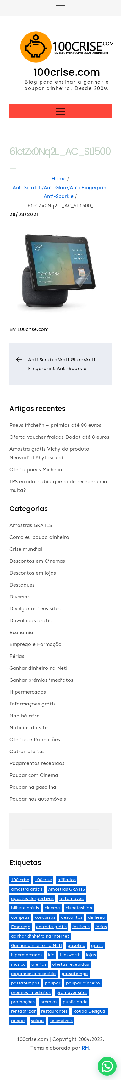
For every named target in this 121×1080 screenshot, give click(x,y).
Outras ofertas (27, 751)
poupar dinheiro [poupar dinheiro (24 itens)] (83, 983)
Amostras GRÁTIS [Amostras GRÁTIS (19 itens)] (66, 889)
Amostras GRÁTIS (30, 525)
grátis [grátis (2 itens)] (97, 945)
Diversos (19, 597)
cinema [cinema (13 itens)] (52, 908)
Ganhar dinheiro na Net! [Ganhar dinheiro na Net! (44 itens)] (36, 945)
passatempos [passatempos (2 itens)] (25, 983)
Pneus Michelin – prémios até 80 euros (55, 425)
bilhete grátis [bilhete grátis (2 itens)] (25, 908)
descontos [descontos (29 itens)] (71, 917)
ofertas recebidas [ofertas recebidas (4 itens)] (70, 964)
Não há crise (24, 716)
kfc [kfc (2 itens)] (51, 955)
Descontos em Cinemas (37, 561)
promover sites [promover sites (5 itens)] (71, 992)
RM (85, 1048)
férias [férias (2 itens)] (101, 926)
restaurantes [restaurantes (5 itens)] (54, 1011)
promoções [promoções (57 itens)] (23, 1002)
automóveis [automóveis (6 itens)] (71, 898)
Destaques (22, 585)
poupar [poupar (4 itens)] (52, 983)
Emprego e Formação (35, 644)
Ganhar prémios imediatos (41, 680)
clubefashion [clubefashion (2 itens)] (79, 908)
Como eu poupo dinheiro (39, 537)
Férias (16, 656)
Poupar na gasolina (32, 787)
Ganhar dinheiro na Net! (38, 668)
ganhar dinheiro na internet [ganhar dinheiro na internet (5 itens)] (40, 936)
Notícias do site (28, 728)
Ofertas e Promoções (34, 739)
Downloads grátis (30, 620)
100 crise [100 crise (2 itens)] (20, 879)
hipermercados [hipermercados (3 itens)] (26, 955)
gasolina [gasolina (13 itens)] (76, 945)
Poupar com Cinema (33, 775)
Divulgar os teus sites (35, 609)
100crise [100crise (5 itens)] (43, 879)
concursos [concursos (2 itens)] (45, 917)
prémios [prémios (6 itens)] (48, 1002)
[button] (107, 1066)
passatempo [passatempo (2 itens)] (75, 973)
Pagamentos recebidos (36, 763)
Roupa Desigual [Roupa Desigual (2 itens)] (89, 1011)
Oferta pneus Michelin (35, 470)
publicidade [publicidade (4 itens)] (75, 1002)
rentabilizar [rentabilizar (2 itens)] (23, 1011)
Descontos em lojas (32, 573)
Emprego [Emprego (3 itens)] (20, 926)
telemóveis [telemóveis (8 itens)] (61, 1020)
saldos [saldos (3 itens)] (37, 1020)
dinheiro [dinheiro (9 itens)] (96, 917)
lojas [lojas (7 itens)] (91, 955)
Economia (21, 632)
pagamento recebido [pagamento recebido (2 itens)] (33, 973)
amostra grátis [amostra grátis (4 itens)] (26, 889)
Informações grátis (32, 704)
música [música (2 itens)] (18, 964)
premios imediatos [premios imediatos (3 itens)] (31, 992)
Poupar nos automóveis (37, 799)
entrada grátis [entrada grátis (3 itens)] (51, 926)
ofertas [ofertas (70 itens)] (39, 964)
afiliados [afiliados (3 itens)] (67, 879)
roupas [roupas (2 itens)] (18, 1020)
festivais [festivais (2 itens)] (81, 926)
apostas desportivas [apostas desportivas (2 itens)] (32, 898)
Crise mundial (25, 549)
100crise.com (67, 72)
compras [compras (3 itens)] (20, 917)
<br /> (60, 829)
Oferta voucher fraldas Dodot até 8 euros (59, 437)
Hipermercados (27, 692)
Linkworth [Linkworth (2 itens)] (70, 955)
